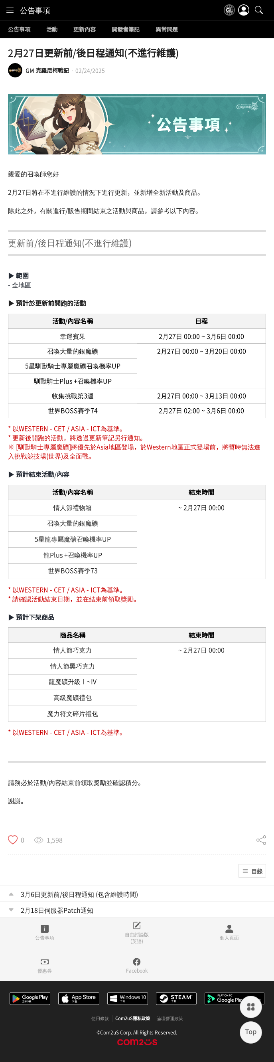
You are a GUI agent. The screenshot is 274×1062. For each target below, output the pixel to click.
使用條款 (100, 1018)
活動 (51, 29)
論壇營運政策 (170, 1018)
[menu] (10, 10)
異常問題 (167, 29)
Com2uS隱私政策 (132, 1018)
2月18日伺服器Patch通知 (57, 910)
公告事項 (35, 10)
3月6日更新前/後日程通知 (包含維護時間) (79, 894)
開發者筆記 (126, 29)
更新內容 (84, 29)
